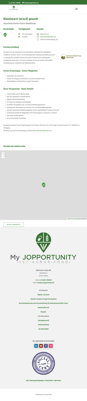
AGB (27, 380)
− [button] (3, 156)
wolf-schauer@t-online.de (48, 37)
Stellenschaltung (43, 325)
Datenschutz (49, 380)
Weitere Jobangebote (13, 224)
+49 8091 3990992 (15, 3)
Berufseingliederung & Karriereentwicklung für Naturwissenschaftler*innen (43, 303)
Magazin (43, 312)
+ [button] (3, 153)
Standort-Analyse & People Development (43, 299)
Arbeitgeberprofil (43, 320)
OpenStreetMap (76, 219)
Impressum (57, 380)
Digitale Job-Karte (43, 295)
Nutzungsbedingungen (37, 380)
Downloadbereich (43, 307)
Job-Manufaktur (43, 329)
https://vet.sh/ (44, 34)
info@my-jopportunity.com (45, 283)
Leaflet (68, 219)
